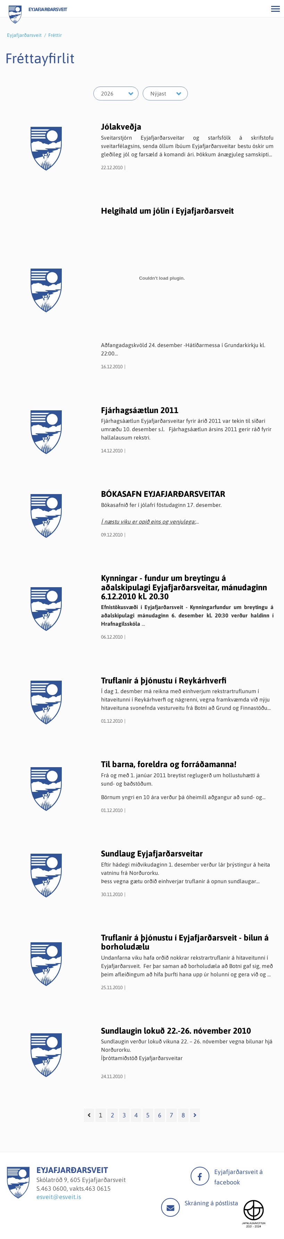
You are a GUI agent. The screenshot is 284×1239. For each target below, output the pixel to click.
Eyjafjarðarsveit (24, 35)
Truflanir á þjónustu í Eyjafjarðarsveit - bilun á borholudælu (185, 942)
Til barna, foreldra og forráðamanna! (168, 764)
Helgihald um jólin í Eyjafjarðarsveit (167, 210)
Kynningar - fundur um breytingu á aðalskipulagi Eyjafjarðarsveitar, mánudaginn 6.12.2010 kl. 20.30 (184, 587)
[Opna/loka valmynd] (275, 8)
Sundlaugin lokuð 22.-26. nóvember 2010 (176, 1030)
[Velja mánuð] (165, 93)
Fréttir (55, 35)
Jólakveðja (121, 126)
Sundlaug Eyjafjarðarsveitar (152, 853)
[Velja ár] (116, 93)
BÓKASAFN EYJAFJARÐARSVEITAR (163, 494)
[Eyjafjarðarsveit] (18, 1196)
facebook (200, 1176)
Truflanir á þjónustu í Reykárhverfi (163, 680)
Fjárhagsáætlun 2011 (139, 410)
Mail (170, 1207)
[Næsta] (195, 1115)
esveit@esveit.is (58, 1196)
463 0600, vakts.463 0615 (76, 1188)
